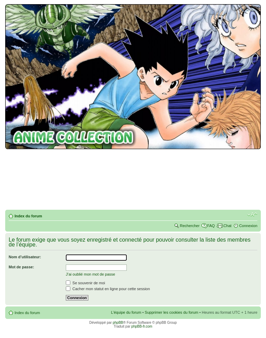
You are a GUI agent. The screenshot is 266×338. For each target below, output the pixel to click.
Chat (227, 226)
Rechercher (190, 226)
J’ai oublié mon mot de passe (90, 274)
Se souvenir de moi (85, 283)
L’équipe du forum (126, 312)
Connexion (248, 226)
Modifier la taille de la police (252, 214)
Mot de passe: (21, 267)
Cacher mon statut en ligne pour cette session (108, 289)
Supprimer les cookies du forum (171, 312)
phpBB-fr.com (141, 326)
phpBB (118, 322)
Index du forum (28, 216)
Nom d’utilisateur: (25, 257)
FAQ (211, 226)
